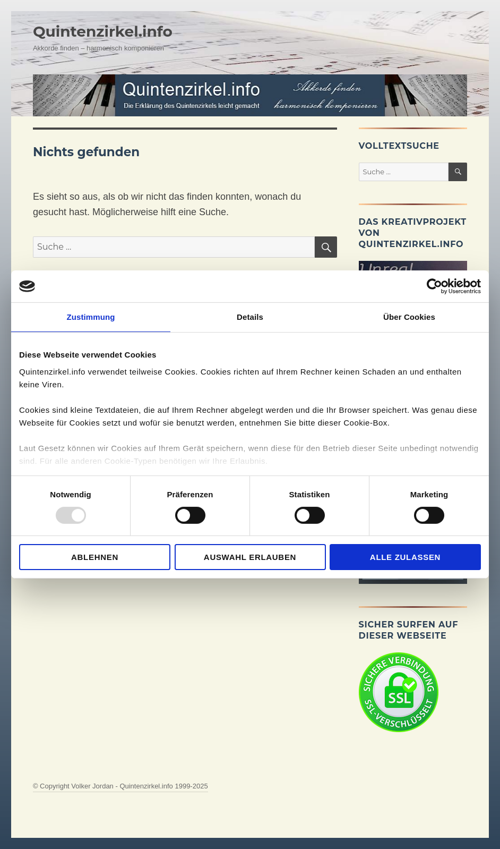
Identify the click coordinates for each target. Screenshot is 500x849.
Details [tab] (250, 316)
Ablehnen (94, 557)
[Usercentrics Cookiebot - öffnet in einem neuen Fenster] (434, 286)
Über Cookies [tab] (409, 316)
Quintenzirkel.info (103, 31)
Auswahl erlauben (250, 557)
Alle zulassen (405, 557)
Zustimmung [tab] (91, 316)
